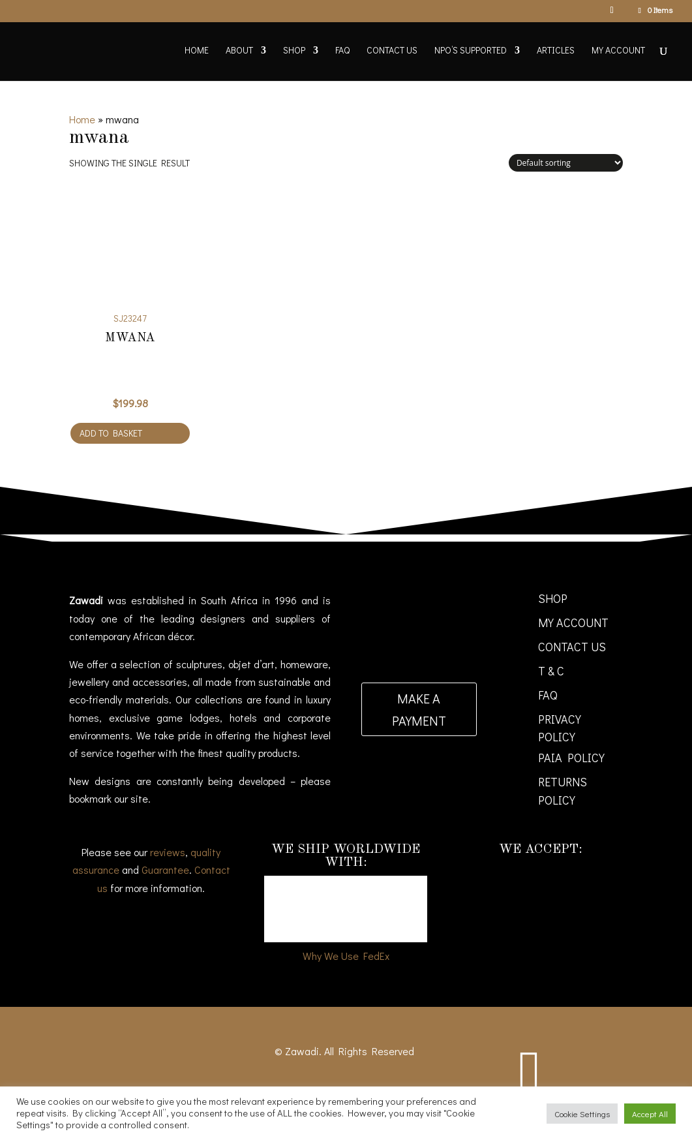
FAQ (342, 51)
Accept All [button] (650, 1113)
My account (618, 51)
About (239, 51)
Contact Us (392, 51)
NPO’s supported (470, 51)
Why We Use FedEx (346, 956)
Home (197, 51)
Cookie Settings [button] (582, 1113)
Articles (556, 51)
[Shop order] (566, 163)
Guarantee (165, 869)
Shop (294, 51)
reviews (167, 852)
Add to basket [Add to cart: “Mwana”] (111, 433)
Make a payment (419, 709)
